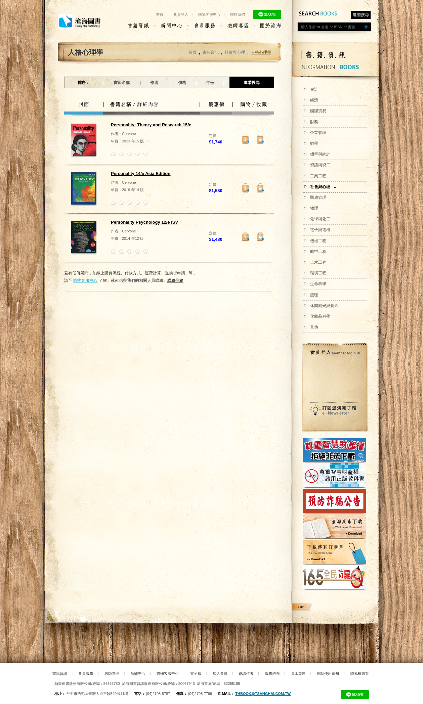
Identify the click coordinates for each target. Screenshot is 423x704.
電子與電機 (320, 229)
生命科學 (318, 283)
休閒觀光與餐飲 (324, 305)
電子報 (195, 673)
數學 (314, 143)
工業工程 (318, 176)
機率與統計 (320, 154)
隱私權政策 (359, 673)
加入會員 (220, 673)
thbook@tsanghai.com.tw (263, 694)
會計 (314, 89)
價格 (182, 82)
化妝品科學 (320, 316)
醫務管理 (318, 197)
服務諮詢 (272, 673)
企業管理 (318, 132)
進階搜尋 (361, 14)
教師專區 (111, 673)
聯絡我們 (237, 14)
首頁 (159, 14)
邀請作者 (246, 673)
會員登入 (180, 14)
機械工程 (318, 240)
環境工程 (318, 273)
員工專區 (298, 673)
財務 (314, 122)
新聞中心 (138, 673)
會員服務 (85, 673)
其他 (314, 327)
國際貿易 (318, 110)
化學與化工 (320, 219)
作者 (154, 82)
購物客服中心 (209, 14)
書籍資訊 (211, 52)
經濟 (314, 100)
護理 (314, 295)
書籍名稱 (122, 82)
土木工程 (318, 262)
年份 (210, 82)
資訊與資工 (320, 165)
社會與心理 (320, 186)
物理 (314, 208)
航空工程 (318, 251)
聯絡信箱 (175, 280)
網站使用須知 (328, 673)
